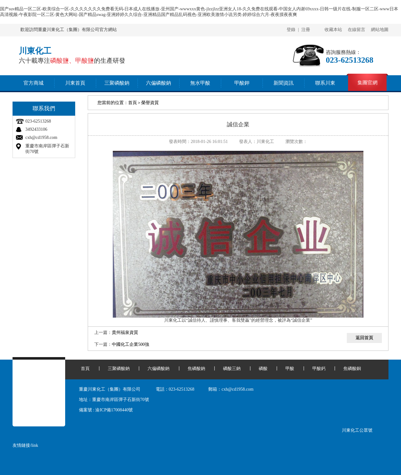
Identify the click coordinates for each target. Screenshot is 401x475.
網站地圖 (379, 29)
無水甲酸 (200, 83)
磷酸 (263, 368)
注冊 (305, 29)
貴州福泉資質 (125, 332)
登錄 (291, 29)
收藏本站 (333, 29)
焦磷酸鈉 (196, 368)
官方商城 (33, 83)
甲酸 (289, 368)
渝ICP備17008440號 (114, 410)
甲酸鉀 (241, 83)
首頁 (132, 102)
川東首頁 (75, 83)
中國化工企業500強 (130, 344)
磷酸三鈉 (232, 368)
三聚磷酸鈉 (116, 83)
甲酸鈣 (318, 368)
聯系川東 (325, 83)
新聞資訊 (283, 83)
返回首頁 (364, 337)
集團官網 (367, 82)
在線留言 (356, 29)
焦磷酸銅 (352, 368)
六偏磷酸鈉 (158, 83)
